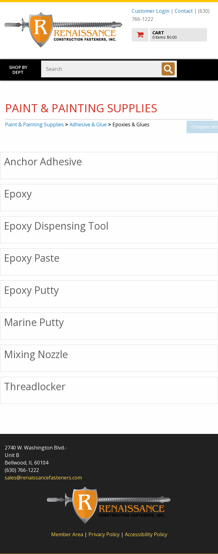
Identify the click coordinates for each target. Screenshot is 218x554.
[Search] (168, 68)
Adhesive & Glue (88, 124)
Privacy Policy (104, 534)
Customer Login (150, 10)
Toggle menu (201, 69)
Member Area (67, 534)
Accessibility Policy (146, 534)
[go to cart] (172, 34)
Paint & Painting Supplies (34, 124)
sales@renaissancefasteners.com (43, 477)
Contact (184, 10)
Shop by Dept (18, 69)
